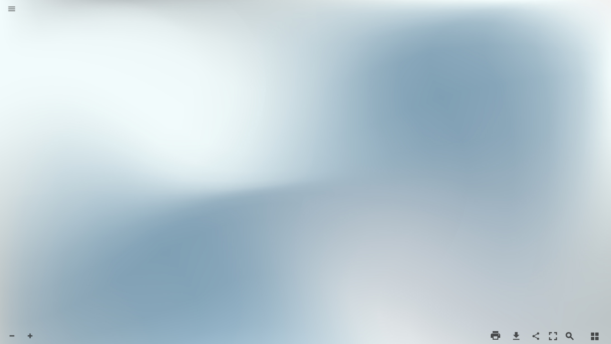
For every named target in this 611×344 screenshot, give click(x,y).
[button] (12, 9)
